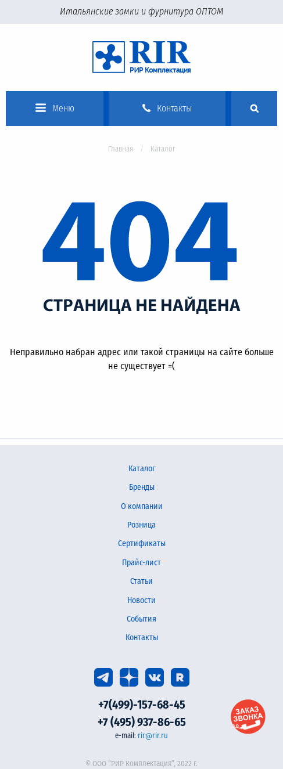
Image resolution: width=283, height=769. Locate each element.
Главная (120, 149)
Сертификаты (142, 543)
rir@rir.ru (153, 735)
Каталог (141, 469)
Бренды (142, 487)
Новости (141, 600)
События (141, 619)
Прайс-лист (141, 563)
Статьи (141, 581)
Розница (141, 525)
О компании (142, 506)
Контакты (142, 637)
